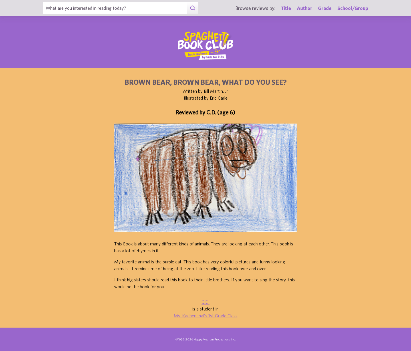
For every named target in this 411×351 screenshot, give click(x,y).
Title (286, 8)
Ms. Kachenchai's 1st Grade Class (205, 315)
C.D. (205, 301)
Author (304, 8)
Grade (325, 8)
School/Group (352, 8)
